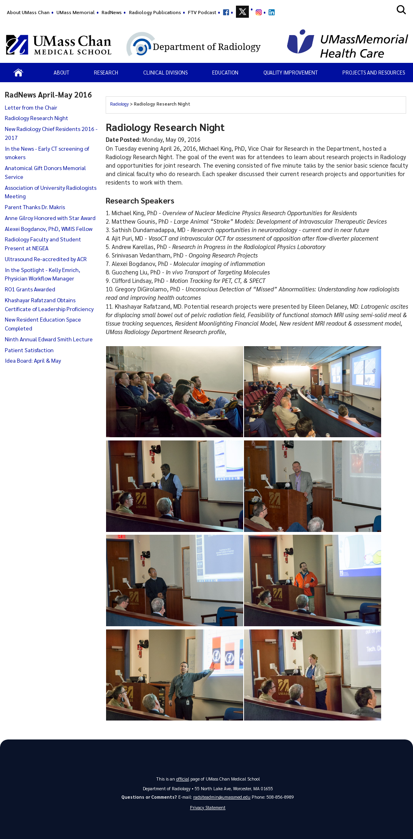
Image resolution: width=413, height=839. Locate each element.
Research (106, 72)
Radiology (119, 104)
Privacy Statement (207, 807)
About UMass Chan (28, 12)
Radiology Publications (155, 12)
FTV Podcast (202, 12)
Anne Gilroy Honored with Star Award (50, 217)
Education (225, 72)
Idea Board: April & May (33, 360)
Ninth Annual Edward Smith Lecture (49, 339)
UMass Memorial (75, 12)
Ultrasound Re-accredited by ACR (46, 258)
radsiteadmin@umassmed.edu (221, 797)
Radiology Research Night (36, 117)
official (182, 779)
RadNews (112, 12)
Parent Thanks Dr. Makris (35, 206)
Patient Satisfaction (29, 349)
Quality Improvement (290, 72)
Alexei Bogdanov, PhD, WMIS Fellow (48, 228)
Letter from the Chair (31, 107)
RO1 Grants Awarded (30, 289)
